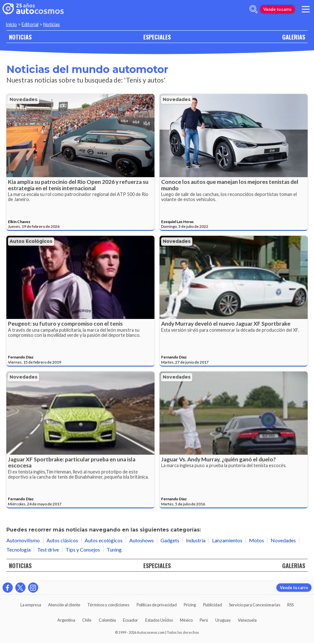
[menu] (305, 9)
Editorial (30, 24)
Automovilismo (23, 540)
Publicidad (212, 604)
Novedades (24, 99)
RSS (290, 604)
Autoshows (141, 540)
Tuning (114, 549)
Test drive (48, 549)
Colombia (107, 620)
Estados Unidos (159, 620)
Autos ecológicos (31, 241)
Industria (195, 540)
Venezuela (247, 620)
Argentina (66, 620)
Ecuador (130, 620)
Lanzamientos (227, 540)
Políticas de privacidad (157, 604)
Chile (86, 620)
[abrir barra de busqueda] (253, 9)
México (186, 620)
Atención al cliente (64, 604)
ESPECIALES (157, 37)
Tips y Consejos (83, 549)
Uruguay (223, 620)
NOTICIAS (20, 37)
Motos (256, 540)
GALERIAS (293, 37)
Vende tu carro (277, 9)
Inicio (11, 24)
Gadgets (170, 540)
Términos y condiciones (108, 604)
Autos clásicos (62, 540)
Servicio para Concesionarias (254, 604)
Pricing (190, 604)
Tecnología (18, 549)
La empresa (30, 604)
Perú (204, 620)
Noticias (51, 24)
